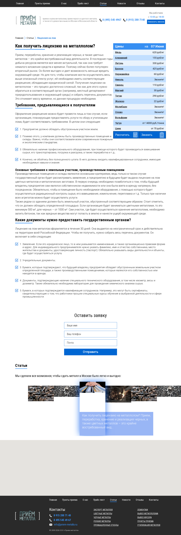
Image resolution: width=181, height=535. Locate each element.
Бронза (119, 68)
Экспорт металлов (103, 509)
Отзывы (141, 3)
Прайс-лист (83, 3)
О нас (64, 3)
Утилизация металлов (148, 525)
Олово (119, 112)
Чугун (118, 123)
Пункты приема (42, 3)
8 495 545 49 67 (62, 520)
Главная (20, 3)
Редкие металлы (102, 521)
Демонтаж (142, 509)
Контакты (160, 3)
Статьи (103, 3)
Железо (119, 101)
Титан (118, 95)
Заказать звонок (156, 22)
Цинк (118, 128)
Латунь (119, 63)
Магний (119, 90)
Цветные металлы (103, 513)
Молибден (121, 106)
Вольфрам (121, 117)
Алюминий (121, 57)
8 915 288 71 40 (62, 515)
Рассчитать (122, 134)
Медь (118, 52)
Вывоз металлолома (147, 513)
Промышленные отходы (106, 525)
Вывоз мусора (144, 517)
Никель (119, 79)
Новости (121, 3)
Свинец (119, 85)
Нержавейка (122, 74)
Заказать (146, 134)
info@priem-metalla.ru (65, 524)
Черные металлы (102, 517)
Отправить (90, 352)
